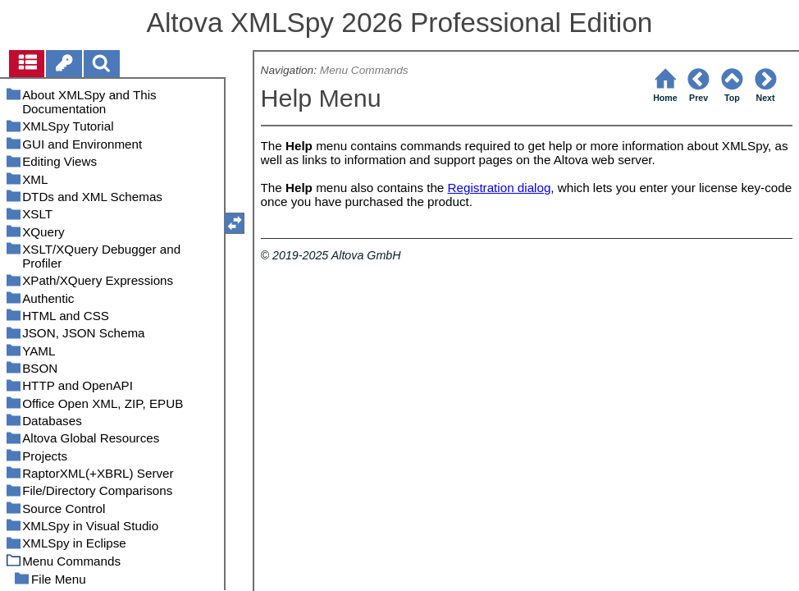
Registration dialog (499, 188)
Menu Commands (364, 70)
